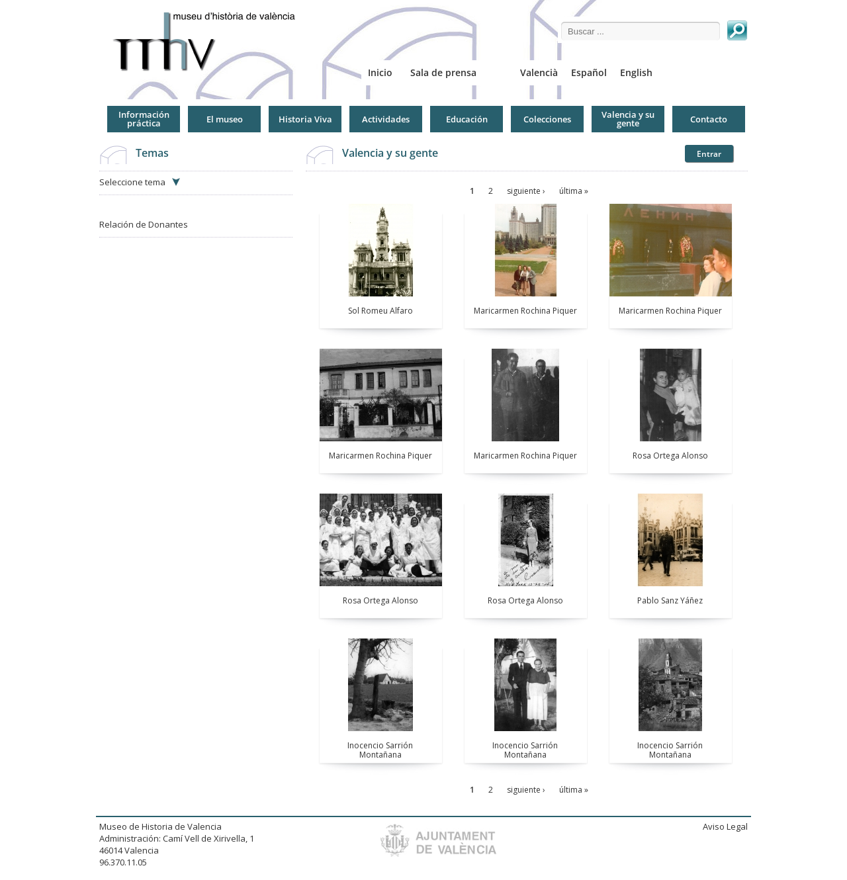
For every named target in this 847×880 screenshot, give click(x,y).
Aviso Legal (725, 826)
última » (573, 191)
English (636, 72)
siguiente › (526, 191)
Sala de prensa (443, 72)
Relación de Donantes (143, 224)
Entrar (709, 153)
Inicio (380, 72)
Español (589, 72)
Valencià (539, 72)
